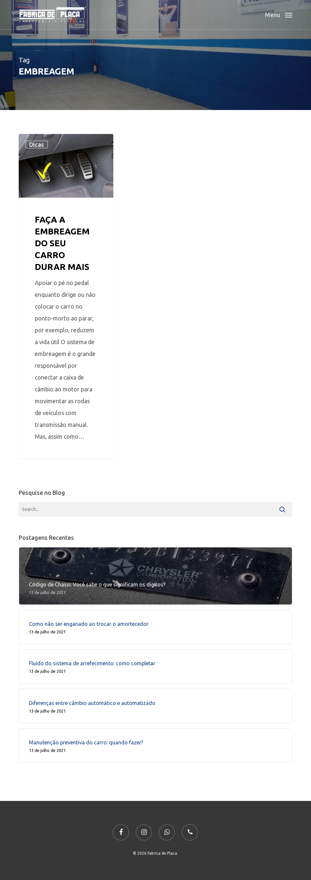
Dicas (36, 144)
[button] (278, 14)
